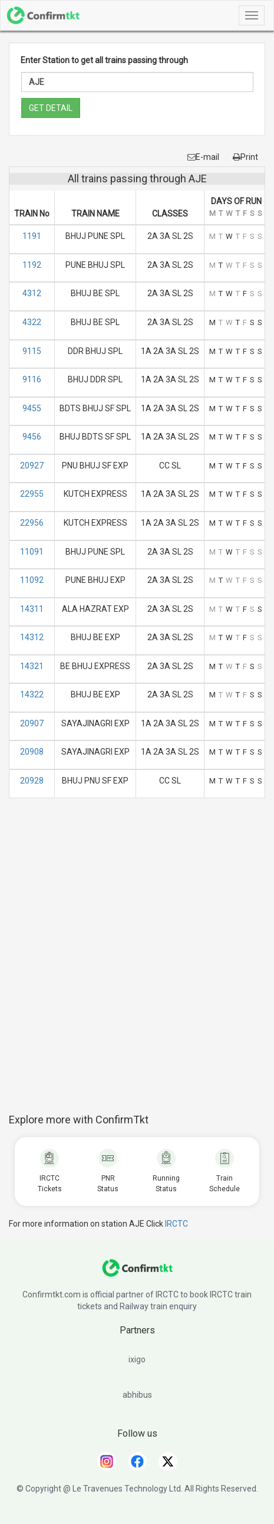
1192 (31, 265)
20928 (32, 780)
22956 (32, 522)
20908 (32, 751)
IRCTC (176, 1223)
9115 (31, 351)
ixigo (137, 1359)
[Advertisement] (137, 962)
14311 (32, 609)
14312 (32, 637)
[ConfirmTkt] (137, 1274)
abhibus (137, 1395)
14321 (32, 666)
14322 (32, 694)
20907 (32, 723)
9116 (31, 379)
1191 (31, 236)
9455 (31, 408)
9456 (31, 436)
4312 (31, 293)
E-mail (203, 157)
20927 (32, 465)
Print (245, 157)
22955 (32, 494)
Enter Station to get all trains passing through (104, 60)
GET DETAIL (50, 108)
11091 (32, 551)
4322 (31, 322)
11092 (32, 580)
